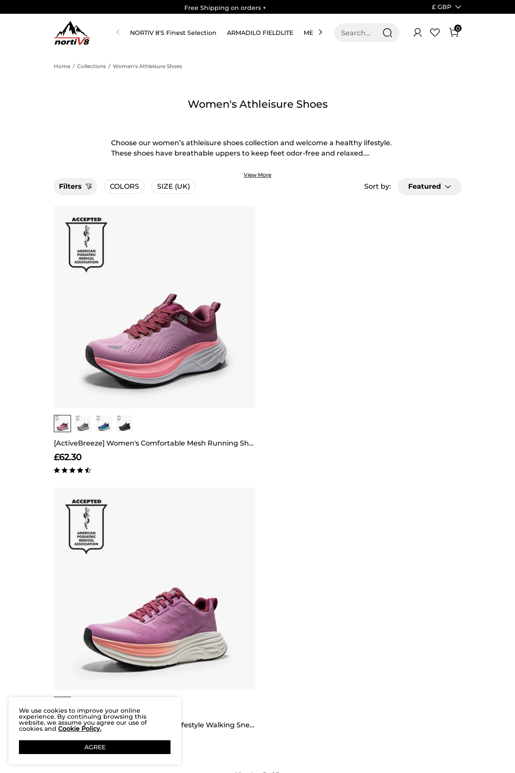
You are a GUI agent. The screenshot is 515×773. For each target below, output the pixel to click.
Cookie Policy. (79, 728)
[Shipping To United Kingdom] (436, 6)
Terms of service (67, 679)
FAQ (123, 666)
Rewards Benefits (225, 609)
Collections (91, 66)
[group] (62, 318)
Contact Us (133, 609)
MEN (311, 33)
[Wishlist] (435, 32)
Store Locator (296, 613)
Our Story (69, 609)
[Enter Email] (379, 624)
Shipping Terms (141, 625)
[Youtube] (400, 689)
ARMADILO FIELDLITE (260, 33)
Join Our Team (298, 638)
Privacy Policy (65, 654)
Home (62, 66)
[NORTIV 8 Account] (418, 32)
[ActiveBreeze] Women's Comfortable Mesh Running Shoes (102, 338)
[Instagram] (366, 689)
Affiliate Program (67, 629)
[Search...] (361, 33)
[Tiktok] (383, 689)
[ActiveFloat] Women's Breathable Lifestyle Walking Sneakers (205, 338)
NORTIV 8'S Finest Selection (173, 33)
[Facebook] (349, 689)
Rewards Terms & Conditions (224, 629)
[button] (442, 6)
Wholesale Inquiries (301, 663)
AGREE (94, 747)
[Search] (387, 33)
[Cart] (454, 32)
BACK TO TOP (257, 512)
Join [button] (437, 624)
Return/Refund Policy (139, 686)
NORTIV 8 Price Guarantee (139, 645)
